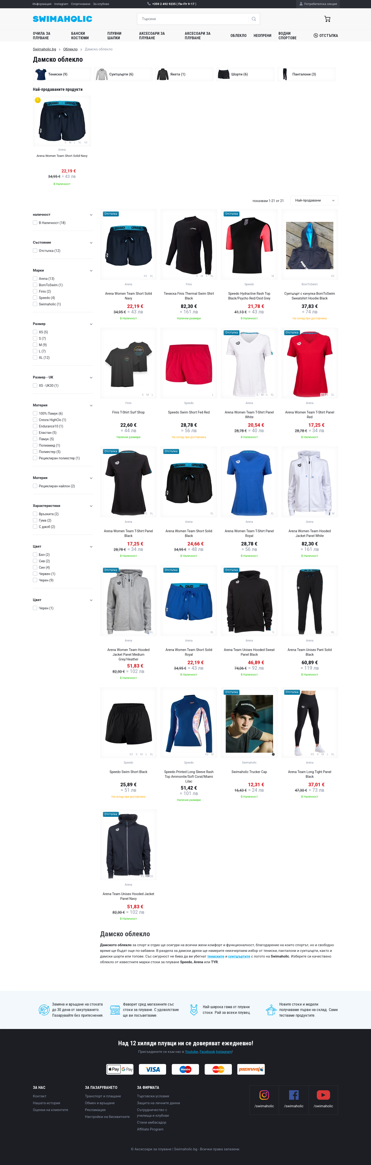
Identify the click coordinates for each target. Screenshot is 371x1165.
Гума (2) (45, 520)
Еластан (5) (48, 433)
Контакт (39, 1096)
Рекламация (95, 1110)
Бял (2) (44, 555)
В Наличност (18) (52, 223)
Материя (63, 405)
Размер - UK (63, 377)
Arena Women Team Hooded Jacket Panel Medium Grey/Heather (128, 654)
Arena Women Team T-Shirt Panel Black (128, 533)
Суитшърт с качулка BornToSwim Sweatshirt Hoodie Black (309, 296)
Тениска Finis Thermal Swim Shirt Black (189, 296)
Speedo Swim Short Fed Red (189, 412)
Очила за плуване (41, 35)
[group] (62, 142)
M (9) (43, 345)
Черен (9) (46, 580)
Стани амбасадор (151, 1122)
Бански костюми (80, 35)
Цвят (63, 546)
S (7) (42, 338)
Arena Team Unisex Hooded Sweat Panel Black (249, 652)
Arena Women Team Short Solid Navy (128, 296)
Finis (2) (45, 291)
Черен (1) (46, 608)
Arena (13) (46, 279)
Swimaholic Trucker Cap (249, 772)
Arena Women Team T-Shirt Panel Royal (249, 533)
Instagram (224, 1052)
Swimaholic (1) (50, 304)
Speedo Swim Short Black (128, 772)
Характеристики (63, 506)
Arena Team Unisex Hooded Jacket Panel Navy (128, 896)
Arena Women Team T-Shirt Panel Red (309, 414)
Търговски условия (153, 1096)
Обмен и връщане (100, 1103)
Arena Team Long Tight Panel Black (309, 774)
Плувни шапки (114, 35)
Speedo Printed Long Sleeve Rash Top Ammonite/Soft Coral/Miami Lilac (188, 776)
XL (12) (44, 358)
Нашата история (46, 1103)
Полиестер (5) (50, 452)
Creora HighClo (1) (52, 420)
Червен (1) (47, 574)
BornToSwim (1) (51, 285)
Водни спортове (287, 35)
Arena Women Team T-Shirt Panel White (249, 414)
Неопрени (262, 35)
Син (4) (44, 567)
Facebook (207, 1052)
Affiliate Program (150, 1129)
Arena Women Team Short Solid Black (189, 533)
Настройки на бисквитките (107, 1117)
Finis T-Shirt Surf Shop (128, 412)
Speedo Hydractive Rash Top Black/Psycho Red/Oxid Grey (249, 296)
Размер (63, 324)
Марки (63, 270)
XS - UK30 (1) (49, 385)
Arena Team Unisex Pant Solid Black (310, 652)
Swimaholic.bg (44, 49)
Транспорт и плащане (103, 1096)
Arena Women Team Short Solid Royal (189, 652)
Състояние (63, 242)
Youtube (191, 1052)
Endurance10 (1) (51, 426)
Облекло (238, 35)
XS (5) (43, 332)
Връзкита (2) (49, 514)
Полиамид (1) (49, 445)
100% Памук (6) (51, 413)
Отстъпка (326, 35)
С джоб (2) (47, 527)
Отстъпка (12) (50, 251)
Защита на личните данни (158, 1103)
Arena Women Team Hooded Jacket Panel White (310, 533)
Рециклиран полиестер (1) (59, 458)
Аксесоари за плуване (152, 35)
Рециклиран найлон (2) (57, 486)
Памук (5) (46, 439)
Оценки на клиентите (50, 1110)
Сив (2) (44, 561)
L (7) (42, 351)
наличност (63, 214)
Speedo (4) (47, 298)
